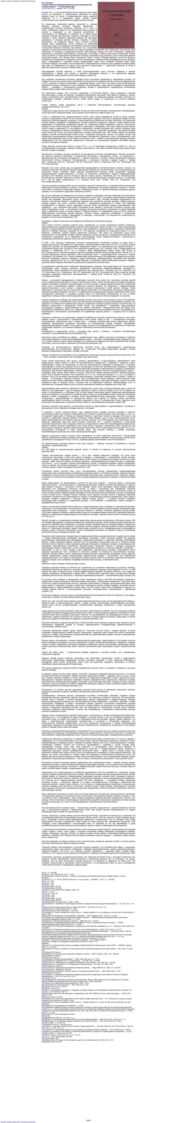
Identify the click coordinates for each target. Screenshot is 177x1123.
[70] (133, 575)
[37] (123, 245)
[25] (82, 176)
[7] (83, 67)
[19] (77, 162)
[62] (47, 449)
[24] (65, 176)
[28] (132, 176)
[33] (123, 203)
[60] (122, 416)
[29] (112, 180)
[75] (133, 753)
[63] (52, 451)
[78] (133, 821)
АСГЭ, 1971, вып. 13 (62, 976)
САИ (89, 907)
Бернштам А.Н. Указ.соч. (96, 938)
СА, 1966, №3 (102, 962)
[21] (113, 162)
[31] (59, 182)
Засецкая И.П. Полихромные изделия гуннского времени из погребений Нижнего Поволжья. (76, 1030)
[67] (133, 524)
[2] (86, 38)
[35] (100, 233)
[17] (56, 140)
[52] (100, 343)
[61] (132, 438)
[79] (70, 833)
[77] (81, 812)
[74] (80, 686)
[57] (115, 390)
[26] (97, 176)
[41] (115, 270)
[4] (90, 54)
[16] (133, 134)
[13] (123, 121)
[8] (95, 75)
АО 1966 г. (97, 964)
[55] (82, 379)
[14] (107, 126)
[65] (107, 508)
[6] (53, 65)
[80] (133, 853)
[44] (93, 272)
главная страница (6, 1)
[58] (77, 392)
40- (76, 902)
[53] (49, 375)
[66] (79, 514)
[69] (133, 569)
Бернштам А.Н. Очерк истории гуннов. (58, 909)
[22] (133, 162)
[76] (85, 780)
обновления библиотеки (28, 1)
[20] (95, 162)
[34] (75, 217)
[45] (111, 272)
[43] (74, 272)
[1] (56, 34)
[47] (133, 274)
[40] (73, 260)
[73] (101, 619)
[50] (79, 302)
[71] (51, 591)
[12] (104, 119)
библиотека (16, 1)
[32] (98, 197)
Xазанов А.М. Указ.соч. (52, 987)
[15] (119, 130)
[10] (49, 101)
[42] (133, 270)
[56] (124, 384)
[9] (103, 83)
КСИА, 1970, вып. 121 (107, 929)
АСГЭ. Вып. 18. (48, 8)
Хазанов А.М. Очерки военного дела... (113, 1011)
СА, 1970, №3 (124, 904)
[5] (114, 56)
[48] (57, 276)
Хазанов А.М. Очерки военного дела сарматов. (61, 983)
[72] (49, 607)
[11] (112, 113)
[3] (132, 50)
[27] (114, 176)
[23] (55, 164)
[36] (93, 239)
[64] (88, 467)
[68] (78, 532)
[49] (99, 282)
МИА (112, 931)
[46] (115, 274)
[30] (133, 180)
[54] (51, 377)
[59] (123, 402)
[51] (85, 333)
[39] (53, 256)
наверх (88, 1120)
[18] (59, 162)
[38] (123, 251)
